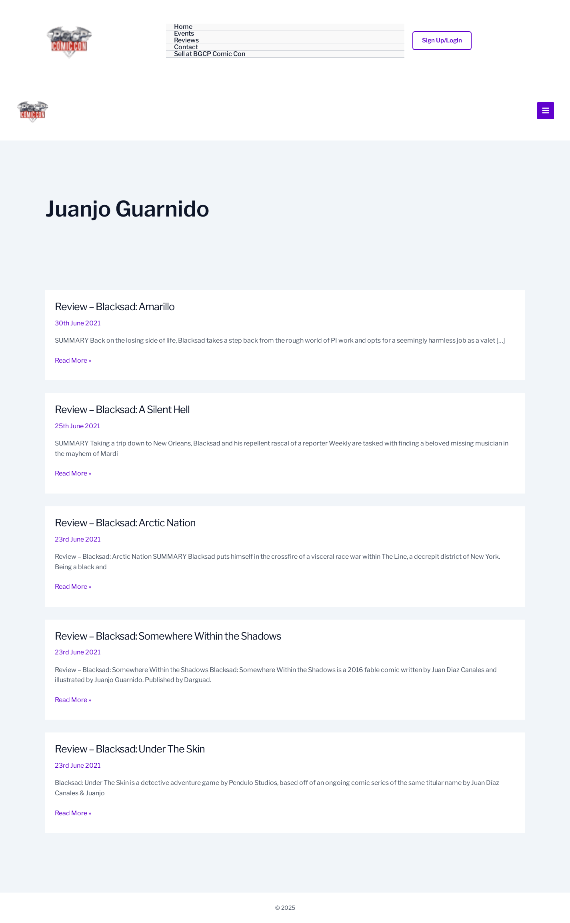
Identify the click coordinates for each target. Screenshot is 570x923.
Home (183, 27)
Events (184, 33)
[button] (442, 40)
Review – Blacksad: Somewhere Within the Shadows (172, 657)
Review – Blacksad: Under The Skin (132, 770)
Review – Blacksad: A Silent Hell (124, 430)
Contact (186, 47)
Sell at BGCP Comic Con (209, 54)
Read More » (73, 381)
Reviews (186, 40)
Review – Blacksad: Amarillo (116, 327)
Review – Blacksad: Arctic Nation (127, 544)
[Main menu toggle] (545, 121)
